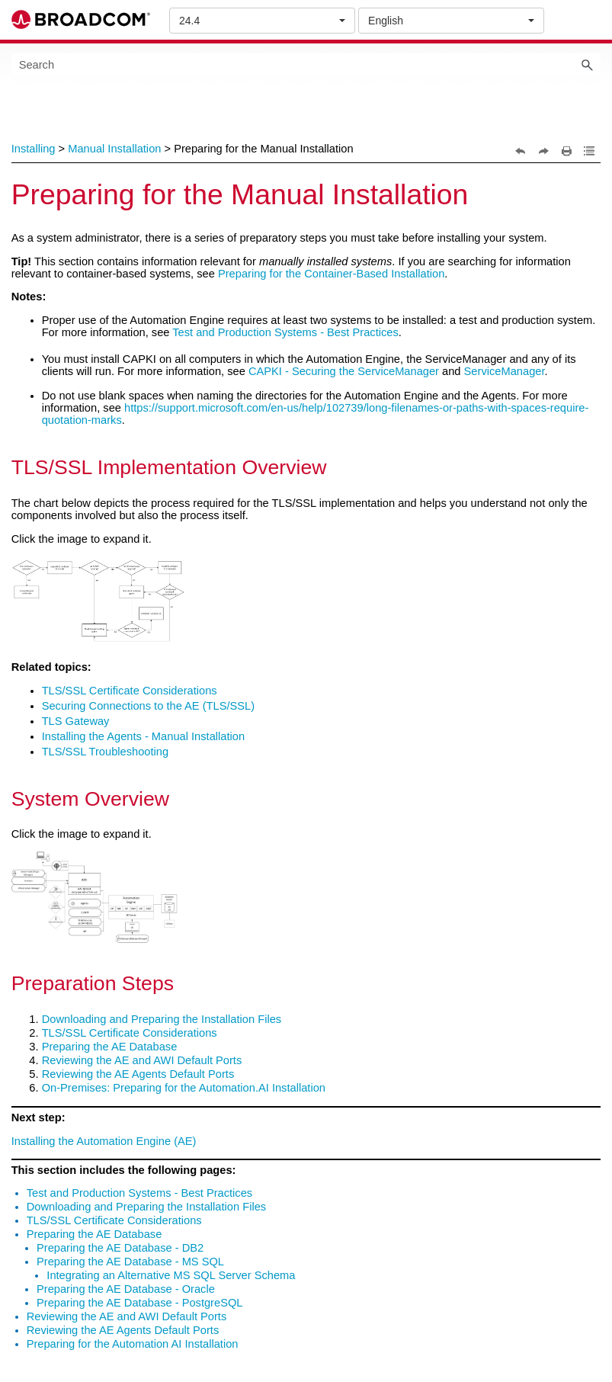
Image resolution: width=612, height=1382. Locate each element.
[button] (587, 64)
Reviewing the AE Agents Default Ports (138, 1074)
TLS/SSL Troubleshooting (105, 752)
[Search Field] (306, 64)
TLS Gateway (76, 721)
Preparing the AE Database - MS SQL (130, 1261)
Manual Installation (114, 149)
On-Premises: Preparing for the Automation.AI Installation (183, 1088)
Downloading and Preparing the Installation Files (162, 1019)
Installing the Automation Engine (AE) (104, 1141)
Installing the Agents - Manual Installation (143, 736)
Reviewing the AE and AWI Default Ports (142, 1060)
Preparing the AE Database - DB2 (120, 1248)
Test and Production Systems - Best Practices (285, 332)
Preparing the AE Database (110, 1047)
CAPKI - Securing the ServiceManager (343, 371)
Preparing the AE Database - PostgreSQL (139, 1303)
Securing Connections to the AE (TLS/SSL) (148, 706)
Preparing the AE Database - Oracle (126, 1289)
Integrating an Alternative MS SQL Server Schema (170, 1275)
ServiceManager (504, 371)
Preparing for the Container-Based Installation (331, 274)
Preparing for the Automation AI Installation (133, 1344)
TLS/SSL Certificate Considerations (129, 691)
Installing (33, 149)
